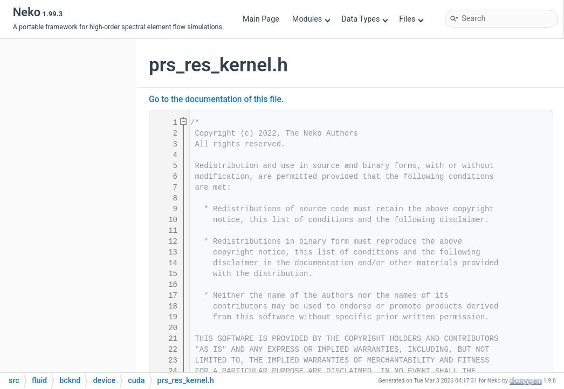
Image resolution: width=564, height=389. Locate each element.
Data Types (364, 19)
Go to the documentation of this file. (216, 99)
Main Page (261, 19)
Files (411, 19)
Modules (311, 19)
